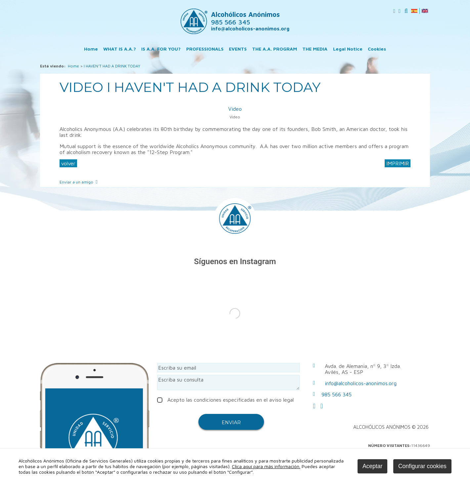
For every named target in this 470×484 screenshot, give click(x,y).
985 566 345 (336, 394)
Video (235, 109)
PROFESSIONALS (205, 49)
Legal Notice (348, 49)
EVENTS (238, 49)
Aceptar (372, 466)
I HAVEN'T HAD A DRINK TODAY (112, 65)
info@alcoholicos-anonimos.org (250, 28)
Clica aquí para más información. (266, 466)
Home (91, 49)
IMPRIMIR (397, 163)
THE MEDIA (314, 49)
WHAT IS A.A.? (119, 49)
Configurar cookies (422, 466)
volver (68, 163)
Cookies (377, 49)
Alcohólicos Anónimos (245, 18)
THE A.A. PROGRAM (274, 49)
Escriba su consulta (228, 382)
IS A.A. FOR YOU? (161, 49)
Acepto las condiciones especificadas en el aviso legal (225, 400)
